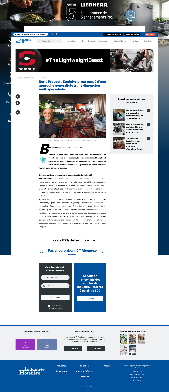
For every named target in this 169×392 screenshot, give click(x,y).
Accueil (19, 78)
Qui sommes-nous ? (137, 377)
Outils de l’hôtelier (119, 41)
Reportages (102, 41)
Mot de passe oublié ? (55, 308)
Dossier (81, 41)
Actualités (71, 41)
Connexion (150, 34)
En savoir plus (72, 348)
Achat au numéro (132, 34)
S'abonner (90, 298)
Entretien (91, 41)
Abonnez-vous (137, 371)
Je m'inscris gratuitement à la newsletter (30, 34)
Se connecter (55, 297)
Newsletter (148, 41)
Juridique (135, 41)
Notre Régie (96, 348)
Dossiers (107, 366)
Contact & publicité (137, 374)
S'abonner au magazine (112, 34)
